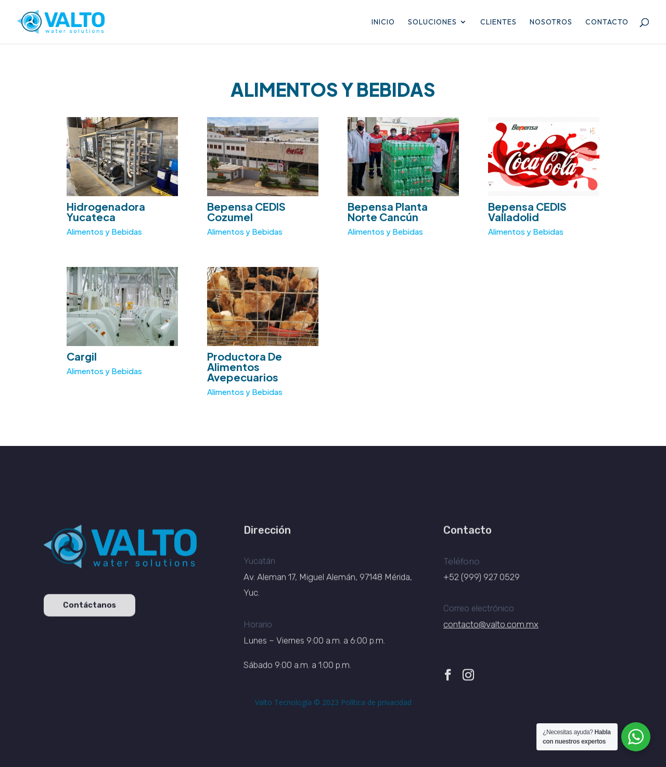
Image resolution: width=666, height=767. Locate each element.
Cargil (81, 355)
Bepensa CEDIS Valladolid (527, 211)
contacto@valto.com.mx (491, 630)
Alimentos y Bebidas (104, 232)
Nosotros (551, 22)
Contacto (607, 22)
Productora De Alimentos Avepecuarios (244, 366)
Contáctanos (89, 611)
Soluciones (432, 22)
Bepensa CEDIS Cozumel (246, 211)
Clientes (498, 22)
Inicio (383, 22)
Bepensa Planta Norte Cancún (388, 211)
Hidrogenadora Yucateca (106, 211)
